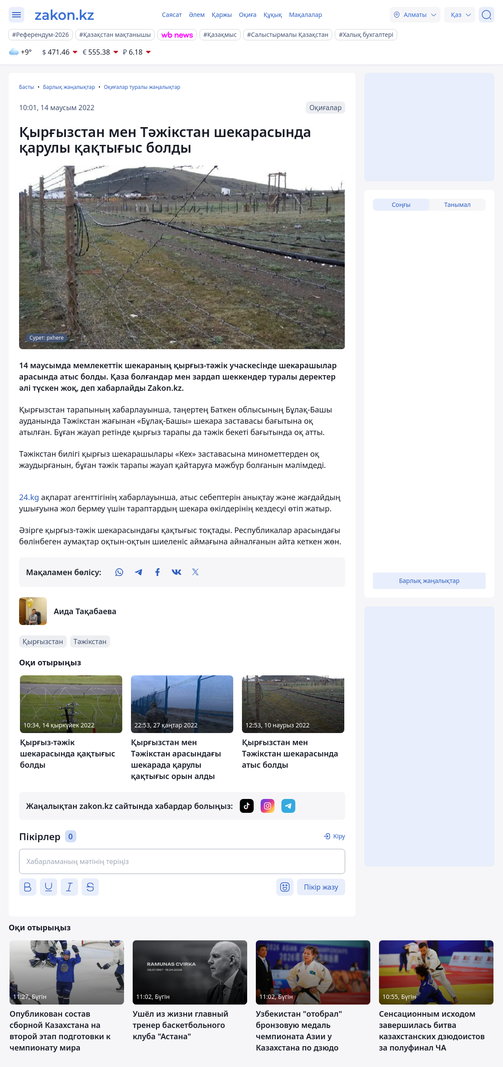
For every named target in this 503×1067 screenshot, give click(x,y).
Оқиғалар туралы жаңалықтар (142, 87)
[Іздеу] (486, 15)
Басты (26, 87)
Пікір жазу (321, 887)
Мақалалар (305, 14)
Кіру (339, 836)
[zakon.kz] (64, 15)
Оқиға (248, 14)
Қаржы (222, 14)
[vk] (176, 572)
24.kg (29, 497)
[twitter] (195, 572)
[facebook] (157, 572)
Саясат (172, 14)
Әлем (197, 14)
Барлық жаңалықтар (69, 87)
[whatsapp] (119, 572)
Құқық (273, 14)
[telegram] (138, 572)
